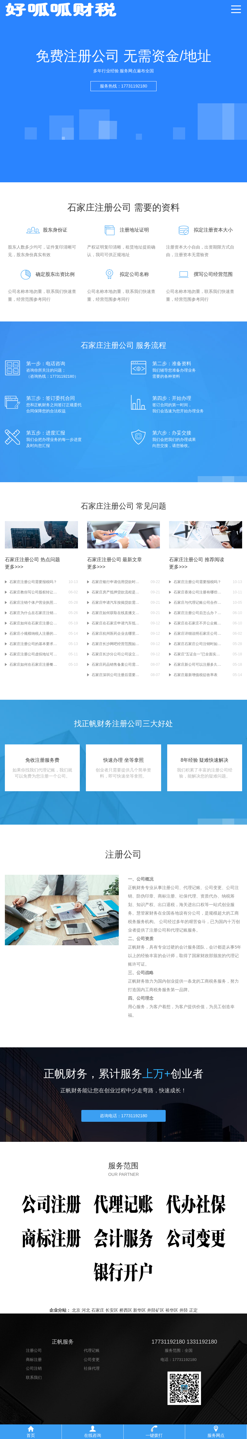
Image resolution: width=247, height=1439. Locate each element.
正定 (193, 1314)
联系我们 (34, 1381)
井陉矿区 (155, 1314)
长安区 (111, 1314)
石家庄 (97, 1314)
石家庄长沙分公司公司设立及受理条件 (116, 654)
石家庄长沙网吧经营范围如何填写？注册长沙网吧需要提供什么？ (116, 644)
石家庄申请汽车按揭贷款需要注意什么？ (116, 602)
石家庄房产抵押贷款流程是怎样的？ (116, 592)
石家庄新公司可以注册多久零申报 (198, 664)
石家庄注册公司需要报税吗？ (33, 582)
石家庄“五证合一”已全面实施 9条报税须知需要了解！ (198, 654)
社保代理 (92, 1372)
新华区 (139, 1314)
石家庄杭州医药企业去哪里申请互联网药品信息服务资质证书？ (116, 633)
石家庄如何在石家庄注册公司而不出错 (33, 623)
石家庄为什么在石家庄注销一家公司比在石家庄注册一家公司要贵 (33, 613)
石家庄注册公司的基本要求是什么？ (33, 644)
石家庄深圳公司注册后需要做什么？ (116, 675)
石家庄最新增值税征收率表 (195, 675)
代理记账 (92, 1354)
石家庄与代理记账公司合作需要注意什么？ (198, 602)
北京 (76, 1314)
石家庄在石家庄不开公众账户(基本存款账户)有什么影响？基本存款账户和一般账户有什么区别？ (198, 623)
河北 (86, 1314)
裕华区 (171, 1314)
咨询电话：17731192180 (123, 1119)
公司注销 (34, 1372)
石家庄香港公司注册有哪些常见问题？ (198, 592)
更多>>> (14, 566)
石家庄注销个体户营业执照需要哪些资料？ (33, 602)
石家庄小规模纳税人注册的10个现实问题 (33, 633)
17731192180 (184, 1363)
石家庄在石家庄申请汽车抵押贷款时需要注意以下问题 (116, 623)
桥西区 (125, 1314)
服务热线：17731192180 (123, 86)
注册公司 (34, 1354)
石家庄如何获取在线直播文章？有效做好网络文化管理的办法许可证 (116, 613)
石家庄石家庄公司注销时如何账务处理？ (198, 644)
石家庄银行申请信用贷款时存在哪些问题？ (116, 582)
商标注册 (34, 1363)
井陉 (183, 1314)
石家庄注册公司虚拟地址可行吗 (33, 654)
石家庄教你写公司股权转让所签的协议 (33, 592)
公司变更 (92, 1363)
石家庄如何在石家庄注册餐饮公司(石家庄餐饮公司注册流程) (33, 664)
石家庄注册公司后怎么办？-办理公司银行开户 (198, 613)
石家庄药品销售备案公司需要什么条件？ (116, 664)
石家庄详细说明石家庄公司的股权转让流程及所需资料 (198, 633)
